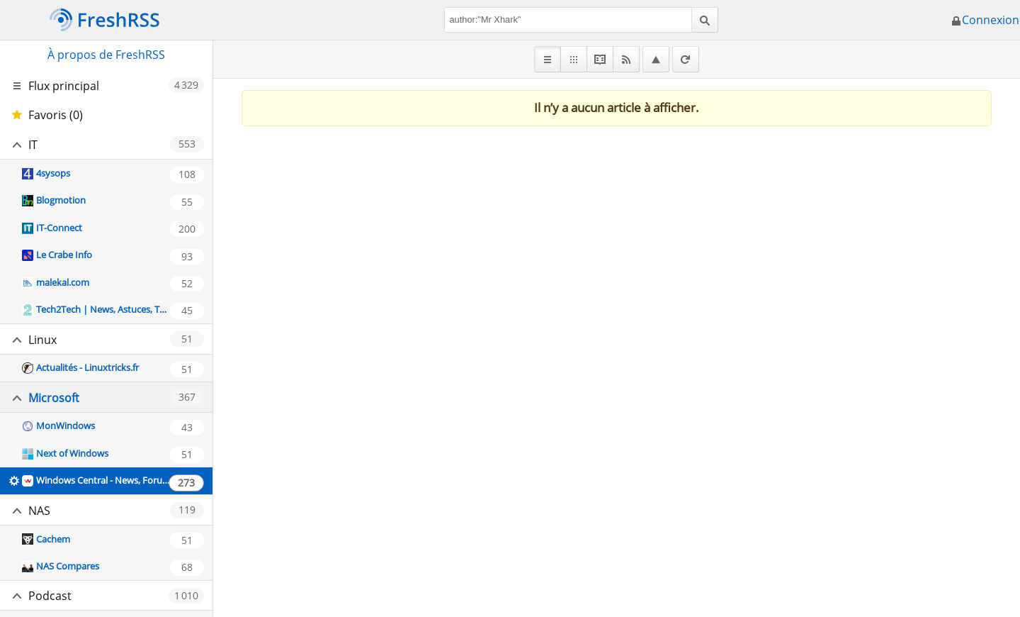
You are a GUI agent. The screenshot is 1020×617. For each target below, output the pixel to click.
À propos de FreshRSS (106, 54)
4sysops (53, 173)
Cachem (53, 539)
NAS (39, 510)
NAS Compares (67, 566)
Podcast (50, 596)
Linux (42, 340)
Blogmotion (61, 200)
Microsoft (53, 398)
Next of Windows (72, 453)
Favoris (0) (55, 115)
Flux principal (63, 86)
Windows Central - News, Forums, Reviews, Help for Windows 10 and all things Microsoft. (102, 480)
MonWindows (65, 425)
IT (33, 144)
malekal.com (62, 282)
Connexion (985, 20)
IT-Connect (59, 227)
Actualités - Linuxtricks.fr (87, 367)
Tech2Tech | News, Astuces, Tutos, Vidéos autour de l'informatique (102, 309)
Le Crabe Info (64, 254)
